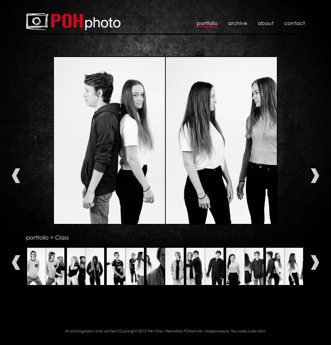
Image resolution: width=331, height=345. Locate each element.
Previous (16, 176)
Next (315, 176)
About (266, 22)
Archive (237, 22)
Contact (294, 22)
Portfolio (207, 22)
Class (62, 237)
